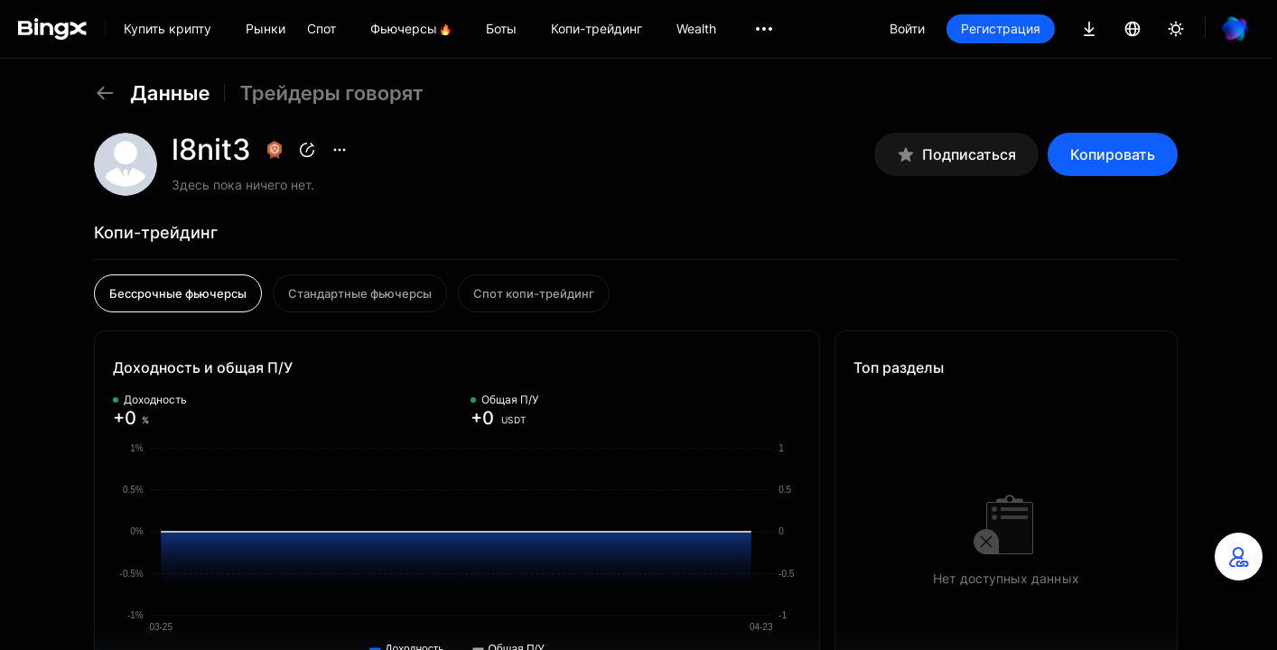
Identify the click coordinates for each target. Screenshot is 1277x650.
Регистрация (1000, 28)
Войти (907, 28)
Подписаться (956, 154)
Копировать (1112, 154)
